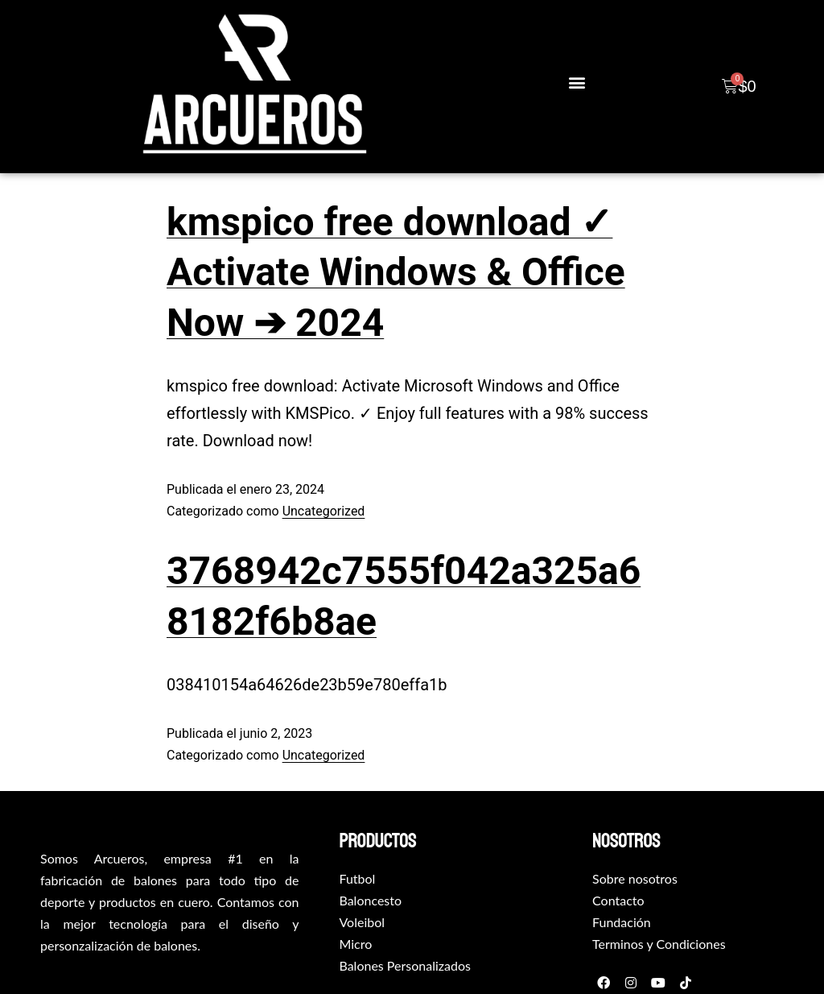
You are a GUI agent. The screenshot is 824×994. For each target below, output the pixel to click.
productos (377, 841)
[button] (576, 82)
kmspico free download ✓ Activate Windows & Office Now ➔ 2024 (396, 272)
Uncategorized (323, 511)
